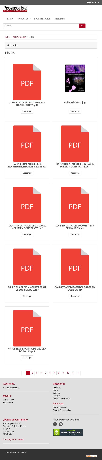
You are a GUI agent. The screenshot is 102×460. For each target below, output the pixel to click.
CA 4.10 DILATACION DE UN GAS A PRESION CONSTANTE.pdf (75, 165)
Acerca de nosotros (11, 388)
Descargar (27, 111)
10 (68, 373)
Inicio (10, 19)
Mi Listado (59, 19)
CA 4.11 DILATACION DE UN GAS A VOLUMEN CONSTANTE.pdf (27, 227)
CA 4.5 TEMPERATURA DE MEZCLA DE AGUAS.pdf (27, 350)
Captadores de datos (62, 398)
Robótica (56, 388)
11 (73, 373)
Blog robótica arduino (62, 410)
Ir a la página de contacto (13, 439)
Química (56, 393)
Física (55, 390)
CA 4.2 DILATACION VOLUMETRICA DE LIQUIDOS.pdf (75, 227)
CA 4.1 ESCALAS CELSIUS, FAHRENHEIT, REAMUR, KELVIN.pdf (27, 165)
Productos (23, 19)
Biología (56, 396)
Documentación (42, 19)
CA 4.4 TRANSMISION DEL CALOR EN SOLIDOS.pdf (75, 288)
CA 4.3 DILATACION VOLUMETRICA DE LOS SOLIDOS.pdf (27, 288)
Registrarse (8, 402)
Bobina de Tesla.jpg (75, 102)
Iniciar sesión (8, 400)
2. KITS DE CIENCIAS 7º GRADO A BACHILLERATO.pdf (27, 103)
